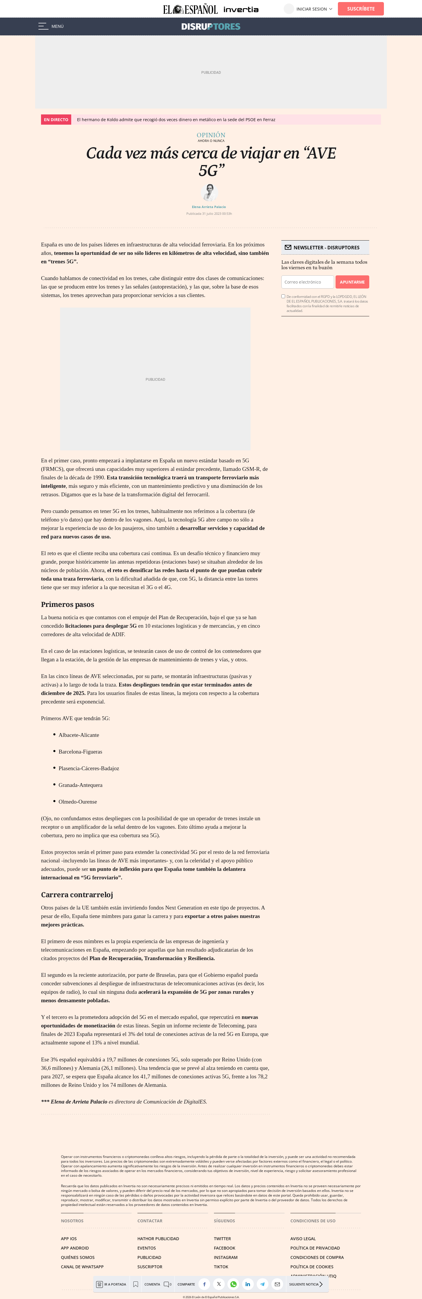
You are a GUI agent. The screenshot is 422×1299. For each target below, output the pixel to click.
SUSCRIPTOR (149, 1266)
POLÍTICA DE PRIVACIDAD (315, 1248)
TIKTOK (221, 1266)
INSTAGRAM (226, 1257)
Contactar (149, 1221)
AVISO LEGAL (303, 1238)
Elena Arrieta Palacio (209, 207)
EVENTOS (146, 1248)
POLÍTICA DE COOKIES (311, 1266)
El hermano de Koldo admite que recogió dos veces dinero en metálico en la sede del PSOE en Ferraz (176, 119)
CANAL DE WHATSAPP (82, 1266)
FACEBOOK (224, 1248)
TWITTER (222, 1238)
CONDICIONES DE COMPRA (317, 1257)
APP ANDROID (75, 1248)
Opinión (211, 135)
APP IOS (69, 1238)
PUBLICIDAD (149, 1257)
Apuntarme (352, 282)
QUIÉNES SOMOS (78, 1257)
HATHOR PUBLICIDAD (158, 1238)
